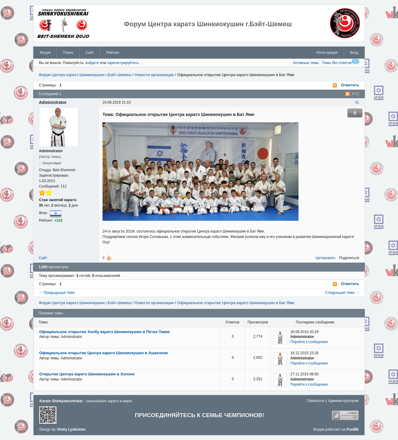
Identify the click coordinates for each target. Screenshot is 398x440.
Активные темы (306, 63)
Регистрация (327, 52)
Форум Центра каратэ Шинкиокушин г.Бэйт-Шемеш (85, 74)
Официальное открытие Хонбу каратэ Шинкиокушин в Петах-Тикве (104, 331)
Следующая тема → (342, 293)
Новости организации (154, 74)
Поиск (68, 52)
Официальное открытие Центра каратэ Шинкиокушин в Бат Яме (235, 74)
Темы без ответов (337, 63)
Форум (45, 52)
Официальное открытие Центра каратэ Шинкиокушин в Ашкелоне (103, 353)
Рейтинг (112, 52)
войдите (92, 63)
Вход (354, 52)
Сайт (90, 52)
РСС (355, 94)
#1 (357, 102)
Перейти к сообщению (309, 342)
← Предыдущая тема (57, 293)
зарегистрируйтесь (123, 63)
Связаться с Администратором (333, 401)
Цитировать (326, 258)
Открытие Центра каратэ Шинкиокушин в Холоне (86, 374)
